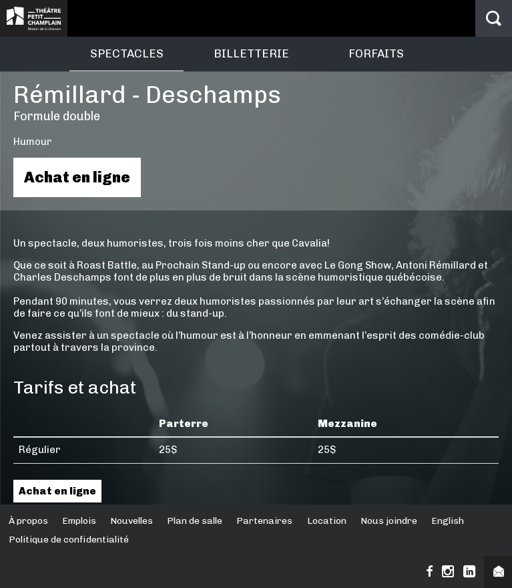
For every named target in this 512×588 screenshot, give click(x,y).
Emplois (79, 521)
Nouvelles (131, 521)
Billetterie (251, 53)
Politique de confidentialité (69, 539)
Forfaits (376, 53)
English (447, 521)
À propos (28, 521)
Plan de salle (194, 521)
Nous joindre (388, 521)
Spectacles (127, 53)
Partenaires (264, 521)
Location (326, 521)
